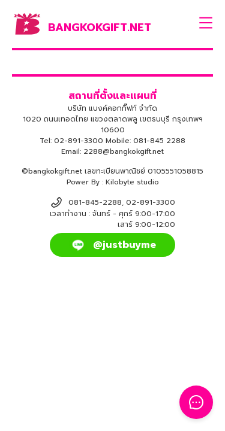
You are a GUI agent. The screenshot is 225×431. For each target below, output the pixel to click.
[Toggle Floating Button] (196, 402)
